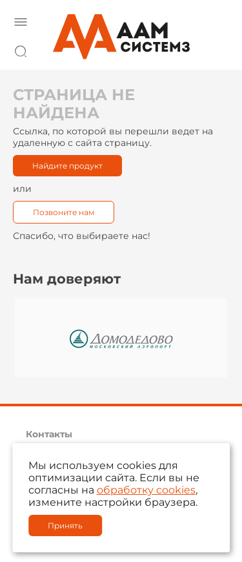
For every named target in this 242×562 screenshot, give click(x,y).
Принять (65, 525)
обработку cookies (146, 490)
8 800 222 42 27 (215, 49)
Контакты (49, 434)
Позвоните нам (63, 212)
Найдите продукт (67, 166)
